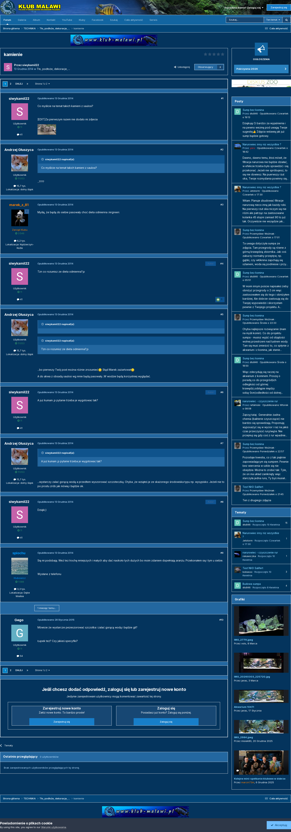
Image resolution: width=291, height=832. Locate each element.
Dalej (19, 83)
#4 (221, 263)
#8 (221, 501)
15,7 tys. (20, 185)
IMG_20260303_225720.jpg (252, 676)
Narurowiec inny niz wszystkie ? (262, 144)
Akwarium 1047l (244, 706)
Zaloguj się (166, 721)
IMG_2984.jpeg (243, 737)
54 (20, 655)
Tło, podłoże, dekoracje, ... (53, 68)
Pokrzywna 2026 (247, 68)
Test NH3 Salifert (253, 486)
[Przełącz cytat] (43, 159)
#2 (221, 149)
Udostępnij (182, 66)
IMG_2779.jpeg (243, 639)
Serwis (153, 19)
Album (36, 19)
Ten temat (271, 19)
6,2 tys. (19, 240)
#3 (221, 204)
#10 (221, 619)
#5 (221, 314)
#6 (221, 392)
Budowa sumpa (252, 583)
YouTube (67, 19)
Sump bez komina (253, 109)
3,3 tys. (19, 588)
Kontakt (51, 19)
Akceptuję (279, 825)
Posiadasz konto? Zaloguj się (244, 7)
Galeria (22, 19)
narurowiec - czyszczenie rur (260, 401)
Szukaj (114, 19)
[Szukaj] (245, 20)
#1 (222, 98)
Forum (7, 21)
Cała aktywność (133, 19)
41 (19, 134)
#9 (221, 552)
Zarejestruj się (279, 7)
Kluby (82, 19)
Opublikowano (261, 237)
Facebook (97, 19)
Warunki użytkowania (53, 827)
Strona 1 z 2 (42, 83)
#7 (221, 443)
